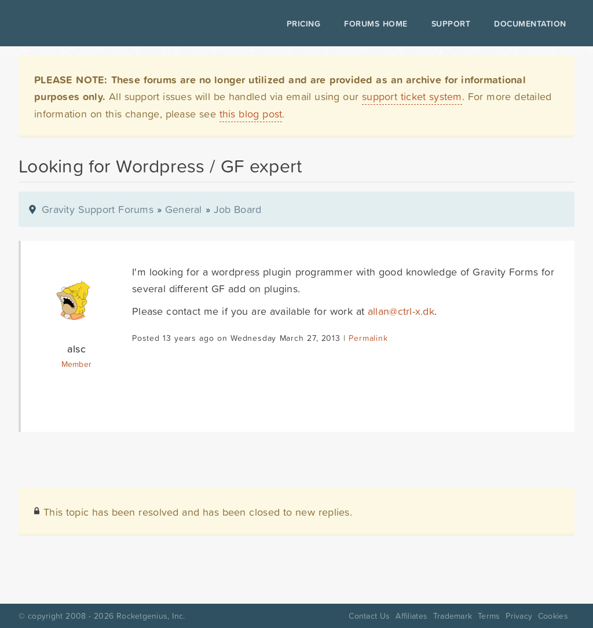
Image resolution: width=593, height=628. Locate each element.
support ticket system (412, 96)
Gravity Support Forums (97, 209)
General (183, 209)
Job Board (238, 209)
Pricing (301, 24)
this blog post (251, 114)
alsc (76, 349)
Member (76, 364)
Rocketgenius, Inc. (150, 616)
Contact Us (369, 616)
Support (448, 24)
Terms (489, 616)
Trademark (452, 616)
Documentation (528, 24)
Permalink (368, 338)
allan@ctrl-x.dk (401, 311)
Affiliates (411, 616)
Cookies (553, 616)
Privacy (519, 616)
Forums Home (373, 24)
